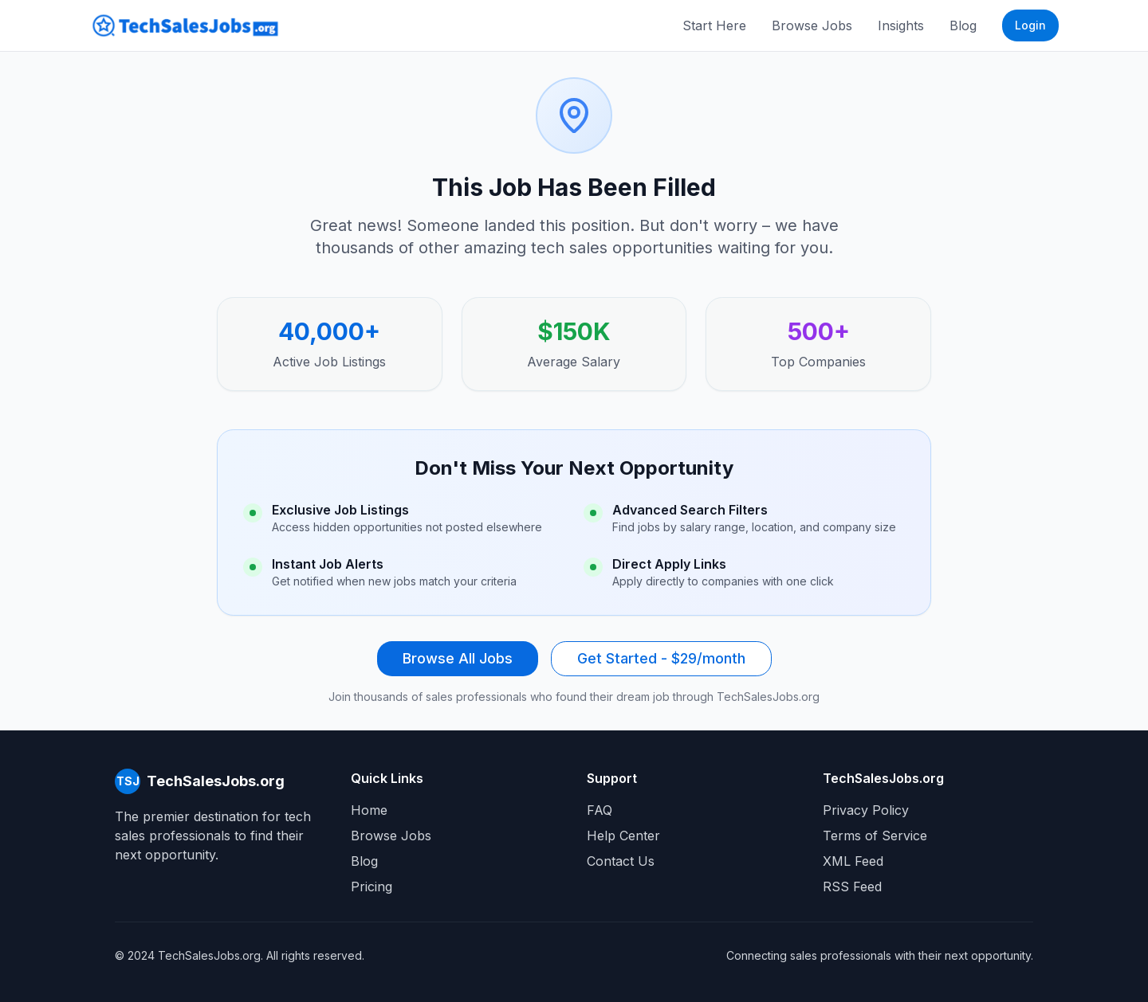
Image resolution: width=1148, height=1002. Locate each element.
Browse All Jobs (458, 658)
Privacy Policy (866, 810)
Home (369, 810)
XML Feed (853, 861)
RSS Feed (852, 886)
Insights (901, 25)
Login (1030, 25)
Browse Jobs (812, 25)
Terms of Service (875, 835)
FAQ (599, 810)
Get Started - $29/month (661, 658)
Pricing (371, 886)
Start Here (714, 25)
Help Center (623, 835)
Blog (963, 25)
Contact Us (621, 861)
